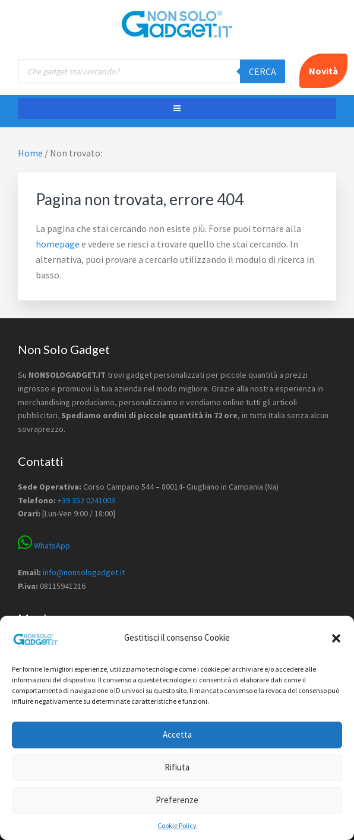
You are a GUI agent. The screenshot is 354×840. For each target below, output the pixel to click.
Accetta (177, 734)
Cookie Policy (177, 825)
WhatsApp (44, 545)
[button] (336, 638)
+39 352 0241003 (86, 500)
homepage (58, 244)
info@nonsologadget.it (84, 572)
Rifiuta (177, 767)
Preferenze (177, 799)
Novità (323, 71)
